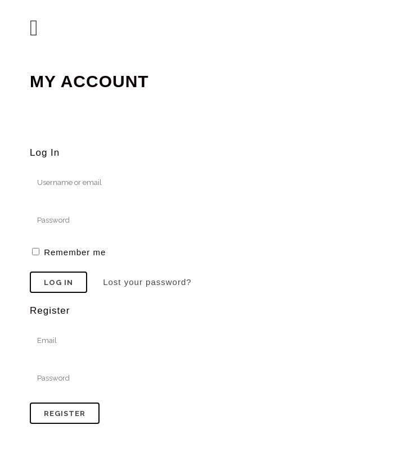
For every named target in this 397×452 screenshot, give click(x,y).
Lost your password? (147, 282)
